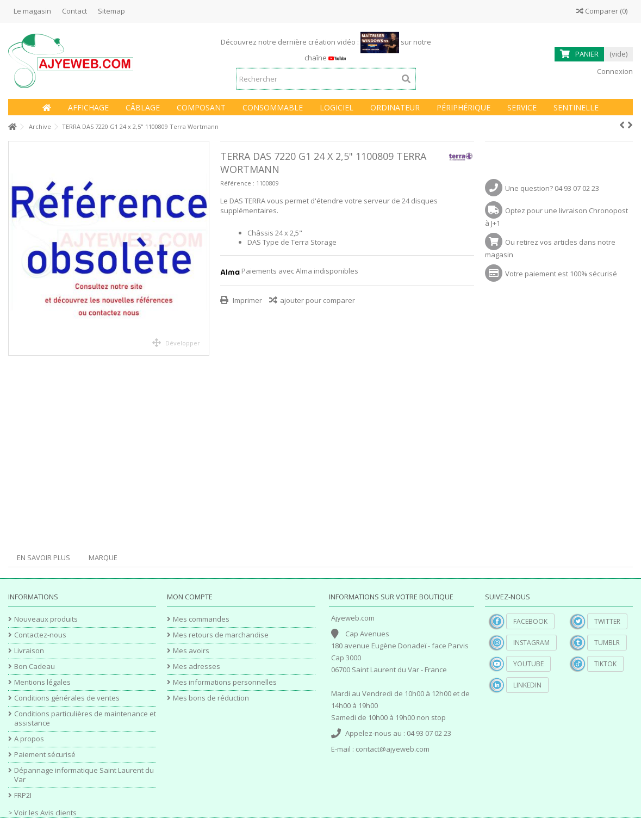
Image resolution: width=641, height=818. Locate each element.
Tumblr (607, 642)
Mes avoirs (191, 650)
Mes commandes (201, 619)
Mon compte (190, 597)
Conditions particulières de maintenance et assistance (85, 718)
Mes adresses (196, 666)
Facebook (530, 621)
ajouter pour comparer (317, 300)
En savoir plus (43, 557)
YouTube (528, 663)
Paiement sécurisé (45, 754)
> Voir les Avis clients (42, 812)
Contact (74, 11)
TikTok (605, 663)
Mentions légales (42, 682)
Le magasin (32, 11)
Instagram (531, 642)
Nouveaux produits (46, 619)
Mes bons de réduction (211, 698)
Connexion (614, 71)
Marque (103, 557)
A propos (29, 738)
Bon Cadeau (34, 666)
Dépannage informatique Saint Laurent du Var (84, 775)
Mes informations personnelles (225, 682)
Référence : (237, 183)
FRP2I (23, 795)
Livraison (29, 650)
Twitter (607, 621)
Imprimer (246, 300)
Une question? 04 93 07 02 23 (552, 188)
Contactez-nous (40, 635)
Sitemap (111, 11)
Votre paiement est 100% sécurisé (561, 273)
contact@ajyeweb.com (393, 749)
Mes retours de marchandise (221, 635)
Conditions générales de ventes (67, 698)
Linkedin (527, 685)
